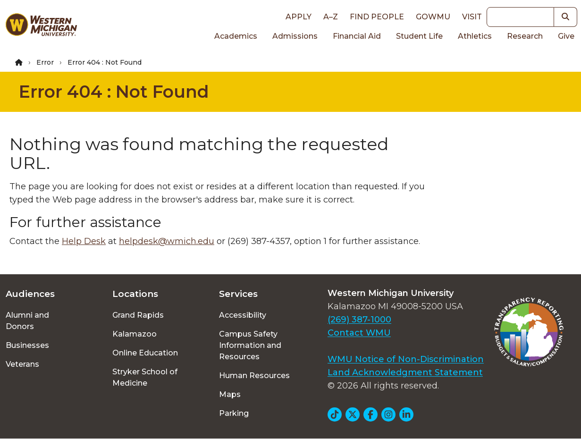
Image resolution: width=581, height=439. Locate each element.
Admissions (295, 36)
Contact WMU (359, 333)
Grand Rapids (138, 315)
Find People (377, 16)
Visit (472, 16)
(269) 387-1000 (359, 319)
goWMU (433, 16)
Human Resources (254, 375)
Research (525, 36)
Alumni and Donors (27, 321)
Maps (230, 394)
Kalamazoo (134, 333)
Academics (235, 36)
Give (566, 36)
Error (45, 62)
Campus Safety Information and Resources (250, 345)
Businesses (27, 345)
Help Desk (84, 241)
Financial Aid (357, 36)
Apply (299, 16)
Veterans (22, 364)
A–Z (330, 16)
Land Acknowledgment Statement (405, 372)
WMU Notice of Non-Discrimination (406, 359)
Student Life (419, 36)
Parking (234, 413)
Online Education (145, 352)
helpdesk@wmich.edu (166, 241)
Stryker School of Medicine (144, 377)
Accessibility (242, 315)
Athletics (475, 36)
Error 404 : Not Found (114, 91)
